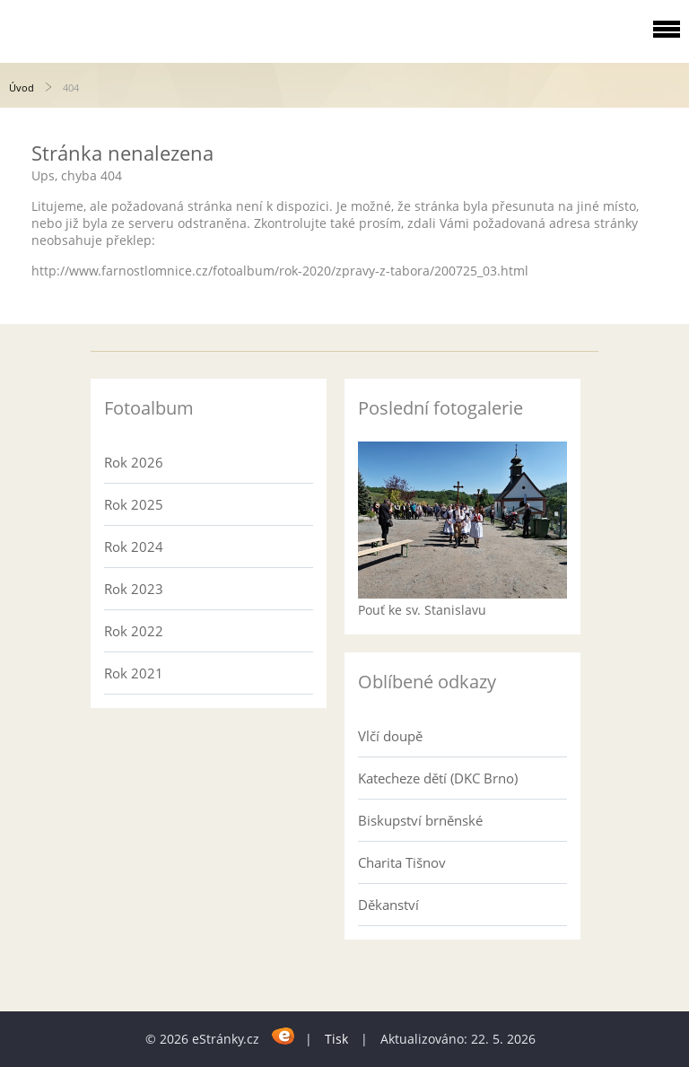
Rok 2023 (133, 589)
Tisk (336, 1038)
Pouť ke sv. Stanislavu (422, 609)
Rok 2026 (133, 462)
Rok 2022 (133, 631)
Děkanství (388, 905)
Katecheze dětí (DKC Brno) (438, 778)
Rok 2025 (133, 504)
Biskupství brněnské (420, 820)
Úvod (21, 87)
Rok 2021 (133, 673)
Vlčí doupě (390, 736)
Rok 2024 (133, 546)
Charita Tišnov (402, 862)
